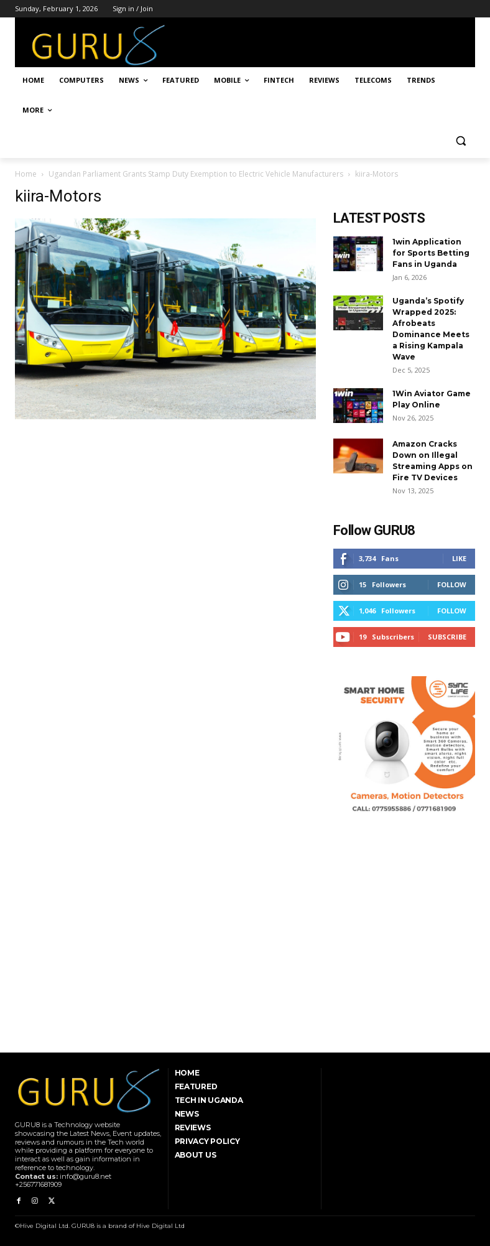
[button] (460, 140)
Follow (451, 584)
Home (26, 174)
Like (459, 558)
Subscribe (447, 636)
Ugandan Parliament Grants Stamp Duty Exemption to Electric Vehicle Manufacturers (196, 174)
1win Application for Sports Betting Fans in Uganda (430, 253)
